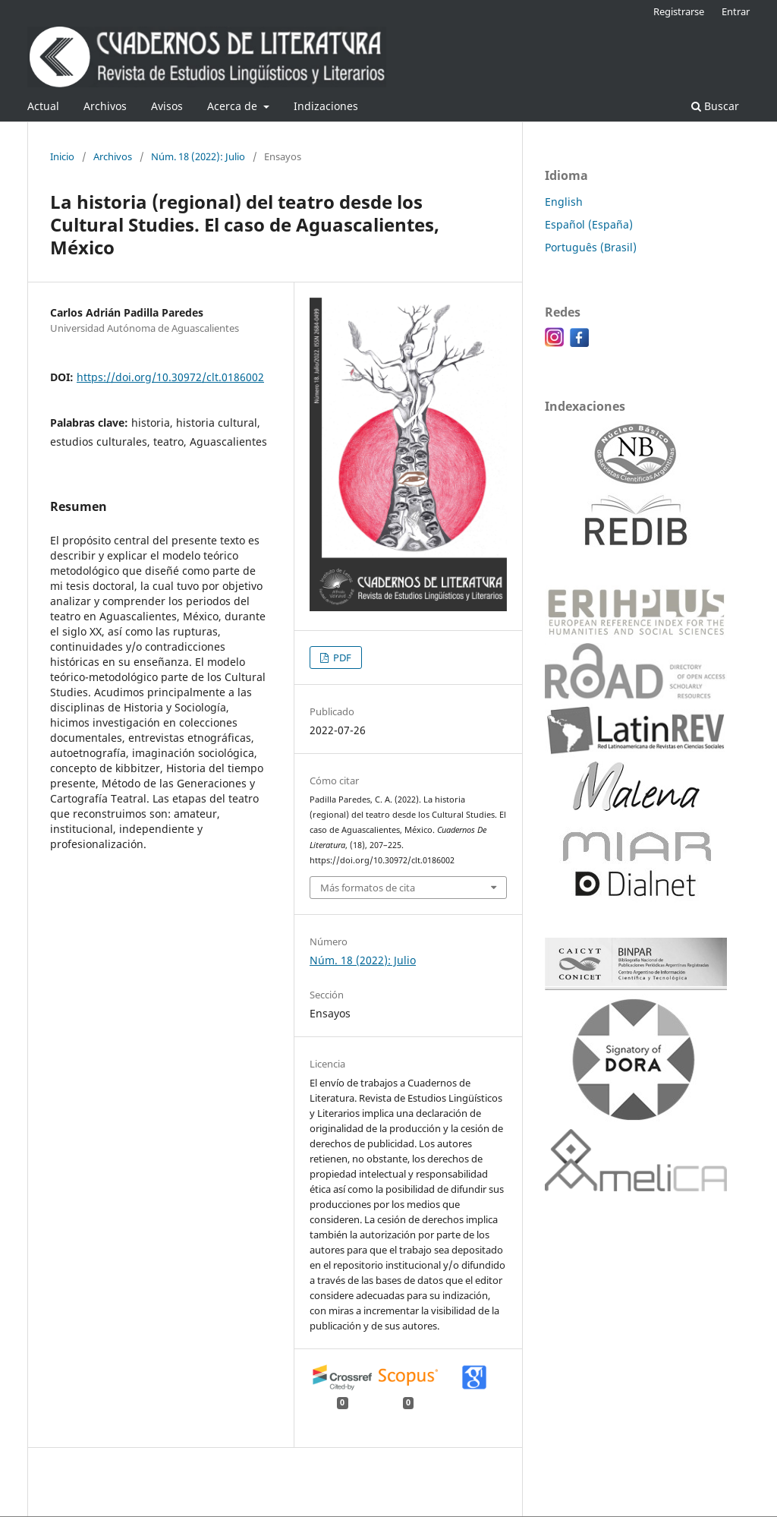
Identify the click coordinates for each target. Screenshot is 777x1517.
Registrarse (678, 11)
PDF (341, 657)
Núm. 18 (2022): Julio (198, 156)
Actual (43, 106)
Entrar (736, 11)
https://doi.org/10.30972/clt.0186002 (170, 377)
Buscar (715, 106)
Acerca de (233, 106)
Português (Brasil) (591, 247)
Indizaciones (326, 106)
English (564, 201)
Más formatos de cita (367, 887)
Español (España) (589, 224)
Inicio (62, 156)
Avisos (167, 106)
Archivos (105, 106)
